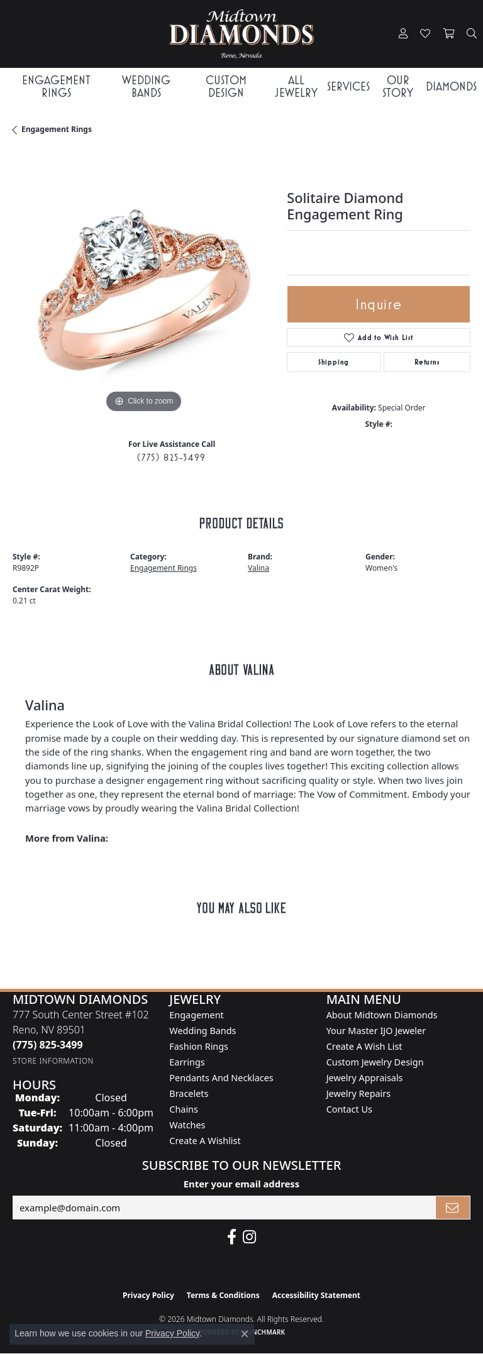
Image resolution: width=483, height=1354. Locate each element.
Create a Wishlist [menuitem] (204, 1141)
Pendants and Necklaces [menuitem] (221, 1078)
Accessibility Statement (316, 1295)
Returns (427, 362)
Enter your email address (242, 1183)
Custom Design (226, 86)
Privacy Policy (148, 1295)
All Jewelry (296, 86)
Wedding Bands (146, 86)
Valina (258, 568)
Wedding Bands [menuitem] (202, 1031)
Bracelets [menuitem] (188, 1093)
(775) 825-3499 (171, 457)
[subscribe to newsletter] (452, 1207)
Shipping (333, 362)
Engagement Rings (56, 86)
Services (348, 86)
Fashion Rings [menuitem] (198, 1046)
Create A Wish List (364, 1046)
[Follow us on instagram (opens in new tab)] (249, 1237)
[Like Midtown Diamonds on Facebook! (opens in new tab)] (231, 1237)
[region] (143, 285)
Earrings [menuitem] (186, 1062)
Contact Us (349, 1109)
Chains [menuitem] (183, 1109)
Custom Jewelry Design (375, 1062)
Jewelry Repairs (358, 1093)
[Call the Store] (48, 1045)
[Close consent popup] (244, 1334)
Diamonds (451, 86)
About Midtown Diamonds (382, 1015)
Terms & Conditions (223, 1295)
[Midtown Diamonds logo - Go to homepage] (241, 34)
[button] (403, 34)
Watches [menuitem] (187, 1125)
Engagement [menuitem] (196, 1015)
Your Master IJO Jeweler (376, 1031)
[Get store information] (53, 1060)
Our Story (397, 86)
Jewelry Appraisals (364, 1078)
